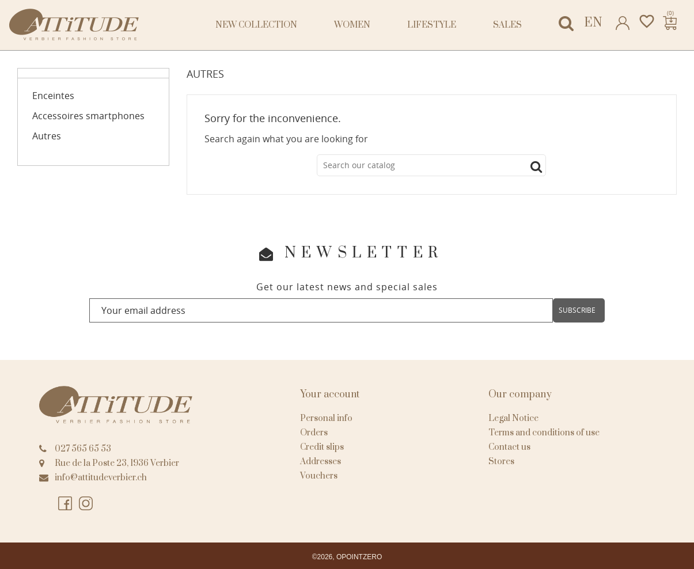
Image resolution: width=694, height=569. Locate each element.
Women (352, 25)
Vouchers (318, 476)
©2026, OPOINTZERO (347, 557)
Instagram (86, 504)
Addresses (320, 461)
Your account (329, 394)
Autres (46, 136)
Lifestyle (431, 25)
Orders (314, 432)
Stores (501, 461)
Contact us (509, 447)
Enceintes (53, 96)
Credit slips (322, 447)
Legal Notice (513, 418)
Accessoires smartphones (88, 116)
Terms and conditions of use (544, 432)
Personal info (326, 418)
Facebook (65, 504)
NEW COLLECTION (256, 25)
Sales (507, 25)
